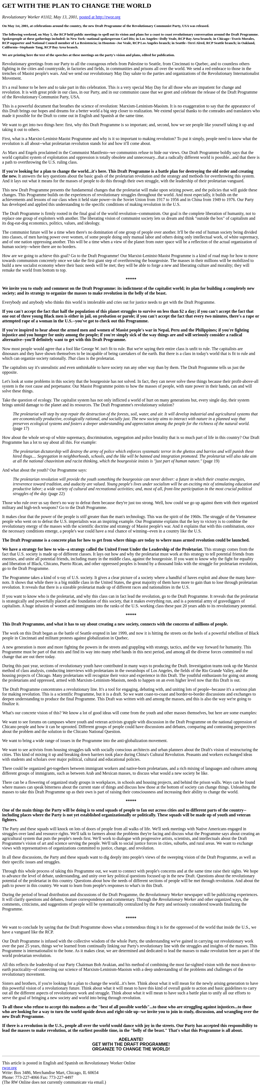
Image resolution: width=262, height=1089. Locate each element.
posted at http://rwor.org (99, 17)
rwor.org (9, 1067)
